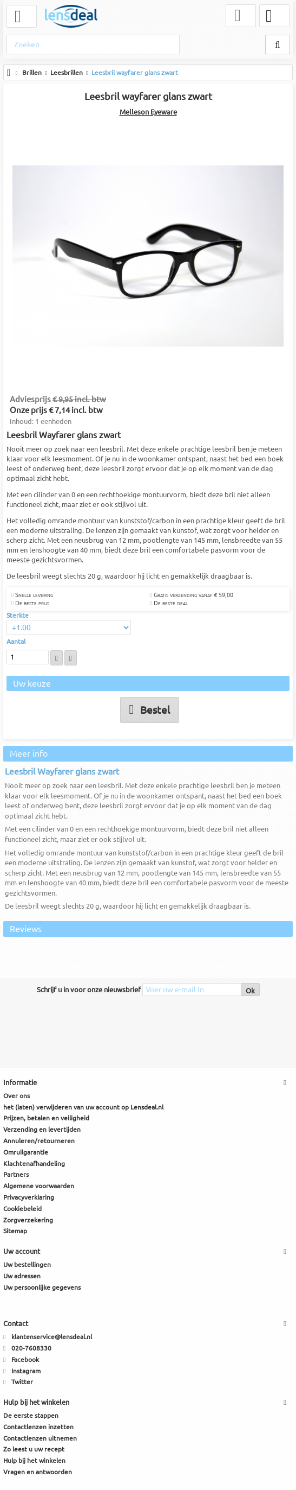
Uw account (21, 1252)
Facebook (25, 1360)
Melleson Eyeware (148, 112)
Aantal (15, 641)
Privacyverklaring (28, 1197)
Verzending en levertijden (42, 1129)
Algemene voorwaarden (38, 1186)
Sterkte (18, 615)
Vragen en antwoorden (37, 1472)
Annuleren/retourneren (39, 1141)
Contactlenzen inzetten (38, 1427)
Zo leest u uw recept (33, 1449)
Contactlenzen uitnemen (40, 1438)
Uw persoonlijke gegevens (42, 1287)
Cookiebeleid (22, 1209)
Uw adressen (22, 1276)
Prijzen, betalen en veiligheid (46, 1118)
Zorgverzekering (28, 1219)
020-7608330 (31, 1348)
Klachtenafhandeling (34, 1163)
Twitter (22, 1382)
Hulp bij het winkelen (34, 1460)
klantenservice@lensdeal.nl (51, 1337)
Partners (16, 1174)
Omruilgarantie (25, 1152)
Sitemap (15, 1231)
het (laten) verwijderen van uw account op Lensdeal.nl (83, 1107)
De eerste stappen (30, 1415)
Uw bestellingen (27, 1265)
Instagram (26, 1370)
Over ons (16, 1096)
